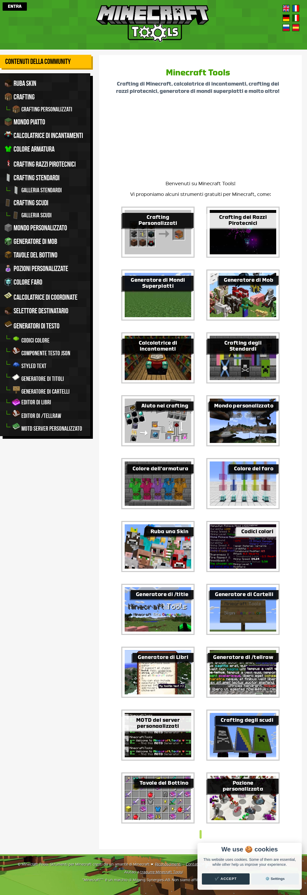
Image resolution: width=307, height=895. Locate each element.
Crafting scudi (26, 203)
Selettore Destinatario (36, 311)
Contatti (193, 864)
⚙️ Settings (275, 879)
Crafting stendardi (31, 177)
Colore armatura (29, 149)
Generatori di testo (31, 325)
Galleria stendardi (37, 190)
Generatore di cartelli (41, 390)
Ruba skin (20, 83)
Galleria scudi (32, 215)
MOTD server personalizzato (47, 427)
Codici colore (31, 339)
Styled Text (29, 364)
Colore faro (23, 282)
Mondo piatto (24, 122)
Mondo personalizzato (35, 228)
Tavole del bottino (30, 255)
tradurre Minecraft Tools (161, 871)
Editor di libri (31, 402)
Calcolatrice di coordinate (40, 296)
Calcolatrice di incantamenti (43, 135)
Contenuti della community (38, 61)
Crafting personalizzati (42, 109)
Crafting (19, 97)
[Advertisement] (200, 139)
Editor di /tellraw (36, 414)
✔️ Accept (226, 879)
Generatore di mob (30, 241)
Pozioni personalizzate (36, 268)
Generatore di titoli (38, 377)
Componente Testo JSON (41, 352)
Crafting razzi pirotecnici (40, 163)
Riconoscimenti (168, 864)
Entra (15, 6)
